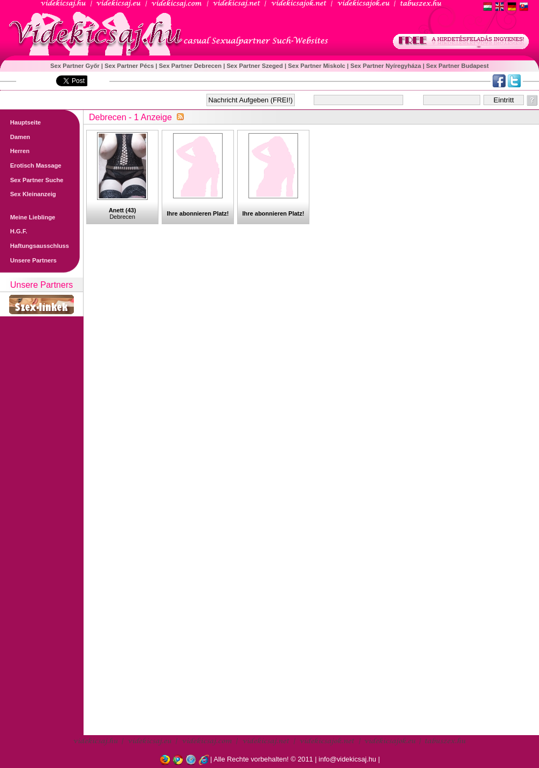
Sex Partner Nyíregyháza (386, 66)
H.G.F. (13, 231)
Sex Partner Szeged (255, 66)
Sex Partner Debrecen (191, 66)
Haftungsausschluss (34, 246)
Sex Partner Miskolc (317, 66)
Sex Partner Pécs (130, 66)
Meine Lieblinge (28, 217)
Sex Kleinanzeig (28, 194)
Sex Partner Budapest (457, 66)
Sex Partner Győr (75, 66)
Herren (15, 151)
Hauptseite (20, 122)
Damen (15, 137)
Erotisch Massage (30, 165)
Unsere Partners (28, 260)
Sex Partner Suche (32, 180)
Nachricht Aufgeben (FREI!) (251, 100)
